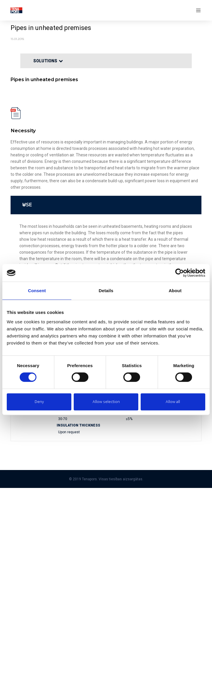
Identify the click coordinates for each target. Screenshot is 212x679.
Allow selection (106, 401)
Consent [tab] (37, 290)
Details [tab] (106, 290)
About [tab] (175, 290)
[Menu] (196, 10)
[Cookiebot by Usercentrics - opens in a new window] (179, 272)
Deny (39, 401)
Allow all (173, 401)
